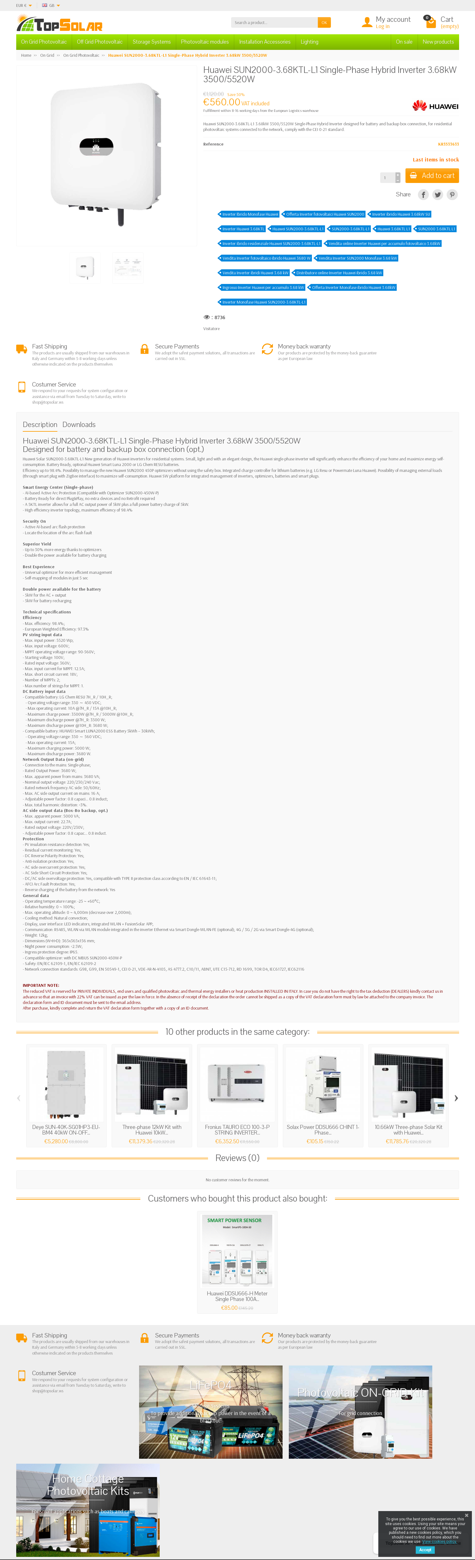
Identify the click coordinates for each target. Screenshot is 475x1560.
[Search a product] (274, 22)
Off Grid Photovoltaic (100, 42)
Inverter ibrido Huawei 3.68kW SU (401, 214)
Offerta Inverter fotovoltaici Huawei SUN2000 (325, 214)
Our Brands (317, 1488)
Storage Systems (152, 42)
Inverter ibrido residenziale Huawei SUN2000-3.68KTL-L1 (272, 243)
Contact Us (316, 1473)
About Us (138, 1457)
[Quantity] (386, 177)
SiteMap (314, 1481)
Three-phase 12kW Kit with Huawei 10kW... (152, 1098)
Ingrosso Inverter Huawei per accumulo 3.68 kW (263, 287)
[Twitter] (124, 1530)
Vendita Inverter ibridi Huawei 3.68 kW (255, 273)
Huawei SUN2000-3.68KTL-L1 (298, 229)
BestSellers (316, 1465)
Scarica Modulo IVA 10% (151, 1496)
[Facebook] (109, 1530)
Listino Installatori (145, 1488)
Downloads (79, 393)
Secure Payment (144, 1481)
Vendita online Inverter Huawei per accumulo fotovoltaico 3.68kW (384, 243)
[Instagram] (152, 1530)
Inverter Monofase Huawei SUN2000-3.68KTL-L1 (264, 302)
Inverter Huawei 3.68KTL (243, 229)
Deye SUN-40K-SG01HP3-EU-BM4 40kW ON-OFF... (66, 1098)
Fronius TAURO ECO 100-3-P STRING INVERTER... (237, 1098)
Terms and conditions (148, 1465)
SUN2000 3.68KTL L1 (436, 229)
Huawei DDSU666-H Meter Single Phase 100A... (237, 1265)
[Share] (423, 194)
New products (438, 42)
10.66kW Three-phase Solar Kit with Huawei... (409, 1098)
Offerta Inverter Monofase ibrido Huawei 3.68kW (353, 287)
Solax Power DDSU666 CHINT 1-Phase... (323, 1098)
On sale (404, 42)
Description (40, 393)
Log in (383, 26)
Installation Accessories (265, 42)
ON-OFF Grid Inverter (237, 1481)
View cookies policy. (439, 1541)
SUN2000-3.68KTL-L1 (351, 229)
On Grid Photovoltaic (44, 42)
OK (324, 22)
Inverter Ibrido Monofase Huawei (250, 214)
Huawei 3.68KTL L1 (394, 229)
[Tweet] (437, 194)
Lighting (309, 42)
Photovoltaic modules (205, 42)
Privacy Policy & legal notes (329, 1457)
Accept (425, 1550)
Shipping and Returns (148, 1473)
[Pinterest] (452, 194)
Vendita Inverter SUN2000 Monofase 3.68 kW (358, 258)
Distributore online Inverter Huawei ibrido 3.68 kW (339, 273)
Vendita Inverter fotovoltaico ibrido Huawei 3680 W (267, 258)
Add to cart (431, 175)
